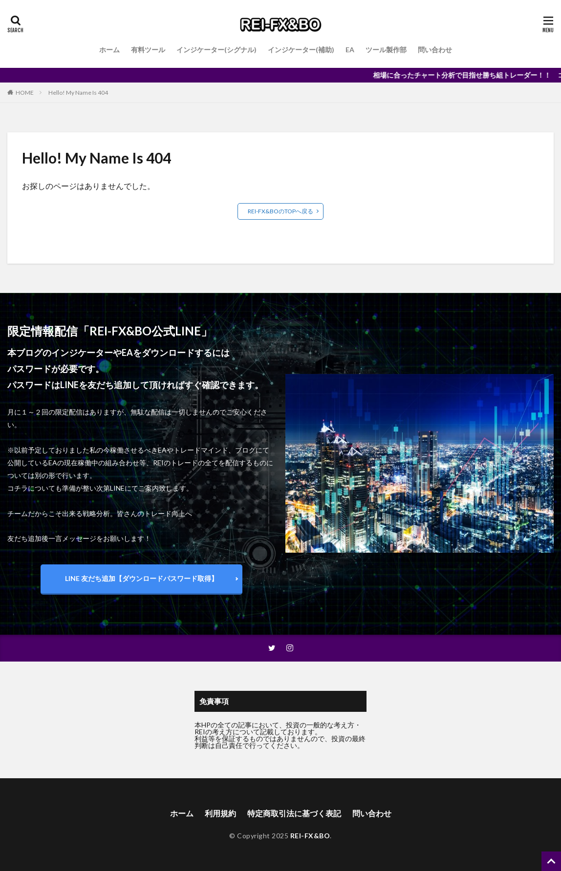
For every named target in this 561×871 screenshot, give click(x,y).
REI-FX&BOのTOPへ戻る (280, 211)
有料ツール (148, 49)
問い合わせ (435, 49)
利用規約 (220, 813)
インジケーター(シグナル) (216, 49)
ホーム (109, 49)
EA (349, 49)
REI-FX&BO (310, 835)
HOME (25, 92)
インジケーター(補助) (301, 49)
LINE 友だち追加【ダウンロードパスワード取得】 (141, 578)
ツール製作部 (386, 49)
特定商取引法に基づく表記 (294, 813)
